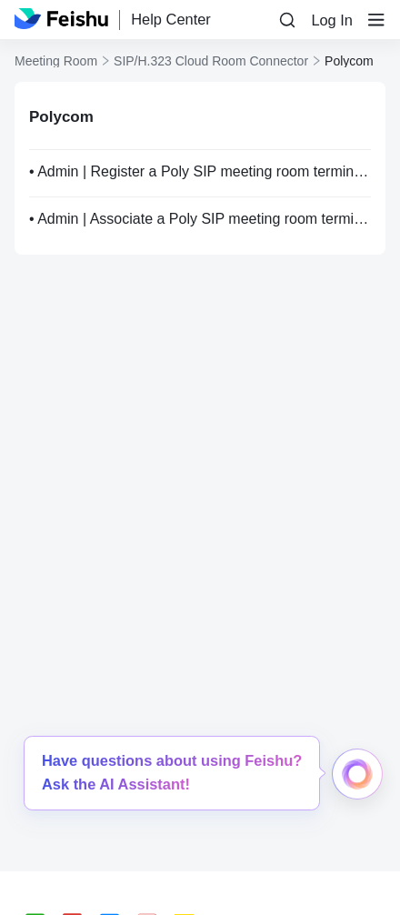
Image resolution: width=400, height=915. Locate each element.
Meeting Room (56, 61)
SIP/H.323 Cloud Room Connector (211, 61)
